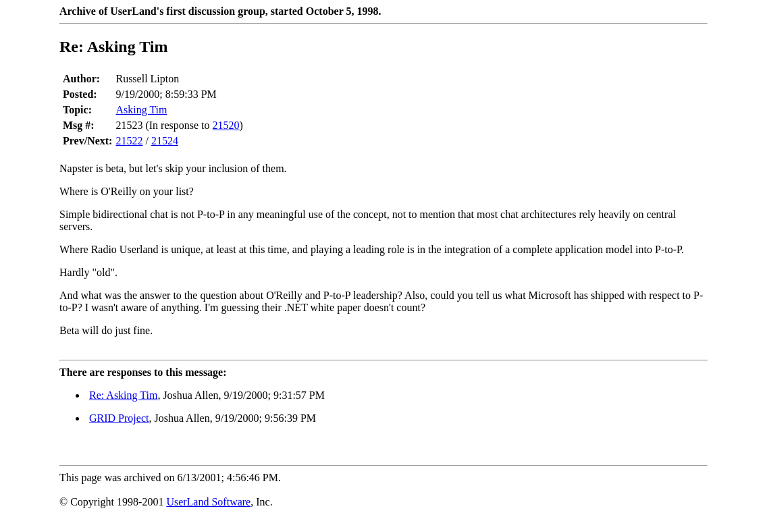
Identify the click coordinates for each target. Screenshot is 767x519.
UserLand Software (208, 502)
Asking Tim (141, 109)
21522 (128, 140)
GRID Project (119, 418)
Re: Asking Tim (123, 395)
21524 (164, 140)
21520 (226, 125)
